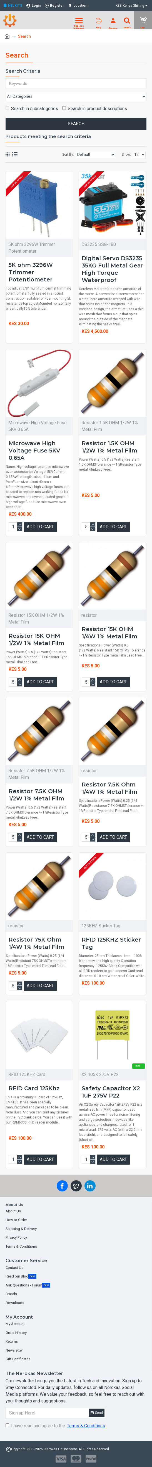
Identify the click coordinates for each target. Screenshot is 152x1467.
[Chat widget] (76, 733)
